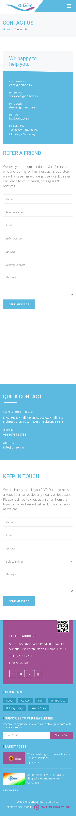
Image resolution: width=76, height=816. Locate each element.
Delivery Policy (14, 708)
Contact (25, 700)
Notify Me (61, 735)
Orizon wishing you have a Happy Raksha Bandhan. (48, 756)
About (9, 700)
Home (6, 29)
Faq (40, 700)
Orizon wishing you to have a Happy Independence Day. (45, 776)
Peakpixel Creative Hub (55, 807)
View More (10, 790)
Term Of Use (58, 700)
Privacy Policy (38, 708)
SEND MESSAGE (19, 304)
